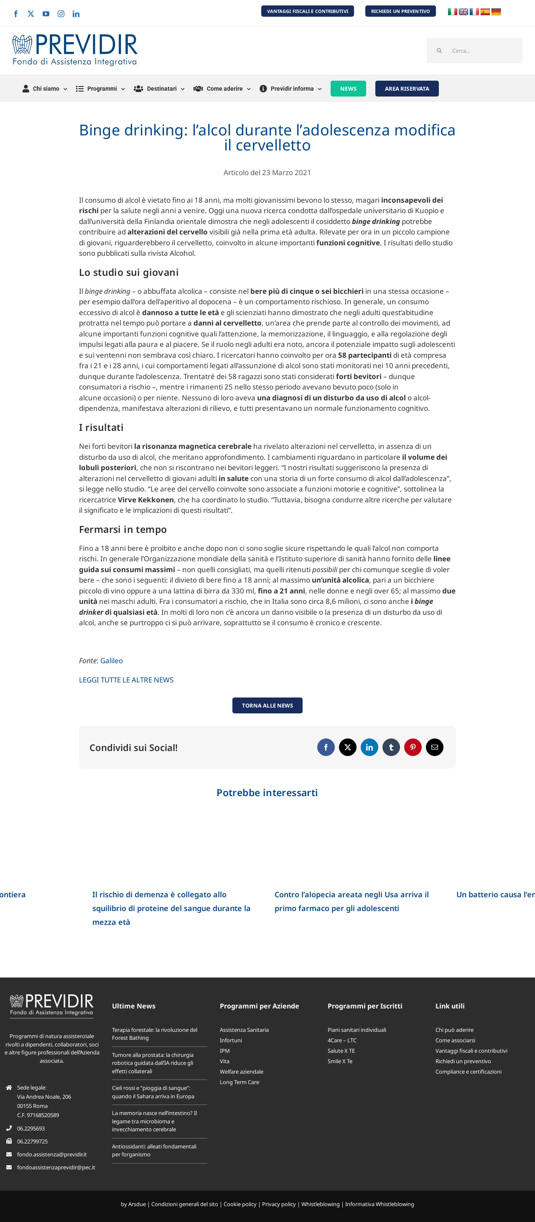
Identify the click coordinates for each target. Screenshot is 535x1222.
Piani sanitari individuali (357, 1030)
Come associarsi (455, 1040)
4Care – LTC (342, 1040)
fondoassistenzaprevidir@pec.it (56, 1167)
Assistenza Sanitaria (244, 1030)
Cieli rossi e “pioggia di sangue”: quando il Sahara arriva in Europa (153, 1092)
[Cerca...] (474, 50)
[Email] (435, 747)
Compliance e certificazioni (469, 1071)
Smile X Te (340, 1061)
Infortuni (231, 1040)
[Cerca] (439, 50)
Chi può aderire (455, 1030)
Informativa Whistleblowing (379, 1204)
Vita (224, 1061)
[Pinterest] (413, 747)
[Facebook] (326, 747)
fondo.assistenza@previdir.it (52, 1154)
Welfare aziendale (241, 1071)
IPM (225, 1050)
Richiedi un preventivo (463, 1061)
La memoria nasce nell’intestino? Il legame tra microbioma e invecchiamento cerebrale (154, 1121)
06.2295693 (31, 1128)
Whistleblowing (320, 1204)
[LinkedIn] (369, 747)
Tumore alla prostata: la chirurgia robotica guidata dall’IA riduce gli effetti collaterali (153, 1063)
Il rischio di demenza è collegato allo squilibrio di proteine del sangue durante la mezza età (171, 908)
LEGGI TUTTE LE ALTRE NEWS (126, 680)
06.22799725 (32, 1141)
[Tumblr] (391, 747)
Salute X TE (341, 1050)
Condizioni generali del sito (184, 1204)
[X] (348, 747)
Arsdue (137, 1204)
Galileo (111, 660)
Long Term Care (239, 1082)
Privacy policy (279, 1204)
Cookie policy (240, 1204)
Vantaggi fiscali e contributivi (471, 1050)
